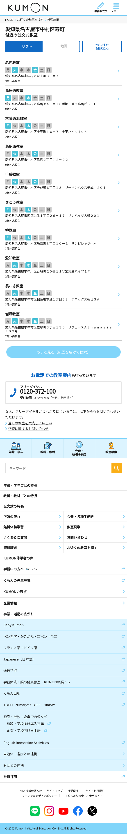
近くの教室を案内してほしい (30, 423)
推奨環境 (73, 790)
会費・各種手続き (79, 452)
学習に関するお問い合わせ (28, 428)
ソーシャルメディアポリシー (39, 795)
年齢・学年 (16, 452)
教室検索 (111, 452)
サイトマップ (55, 790)
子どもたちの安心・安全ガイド (84, 795)
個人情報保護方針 (31, 790)
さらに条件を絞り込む (102, 46)
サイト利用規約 (95, 790)
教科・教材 (47, 452)
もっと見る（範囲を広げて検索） (63, 352)
